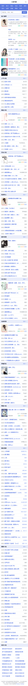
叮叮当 (25, 139)
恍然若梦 (24, 386)
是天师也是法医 (9, 623)
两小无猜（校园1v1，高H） (12, 214)
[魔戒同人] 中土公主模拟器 (12, 578)
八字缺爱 (24, 136)
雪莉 (25, 250)
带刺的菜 (24, 276)
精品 (12, 6)
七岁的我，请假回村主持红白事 (12, 635)
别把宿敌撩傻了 (9, 556)
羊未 (25, 632)
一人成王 (17, 657)
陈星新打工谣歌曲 (6, 654)
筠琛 (25, 460)
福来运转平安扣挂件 (7, 648)
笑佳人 (25, 97)
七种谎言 (17, 654)
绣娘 (25, 230)
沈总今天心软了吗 (10, 565)
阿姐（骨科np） (9, 445)
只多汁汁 (24, 426)
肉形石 (25, 296)
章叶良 (25, 464)
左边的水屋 (24, 502)
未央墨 (25, 556)
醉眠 (25, 445)
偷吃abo (24, 470)
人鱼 (6, 457)
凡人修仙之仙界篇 (10, 104)
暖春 (25, 302)
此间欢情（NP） (9, 390)
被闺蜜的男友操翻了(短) (15, 198)
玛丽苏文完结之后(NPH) (11, 130)
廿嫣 (25, 492)
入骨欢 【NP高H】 (10, 208)
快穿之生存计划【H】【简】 (12, 185)
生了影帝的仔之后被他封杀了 (13, 626)
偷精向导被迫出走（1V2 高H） (13, 486)
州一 (25, 175)
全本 (20, 8)
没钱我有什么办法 (23, 419)
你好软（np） (12, 39)
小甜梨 (25, 191)
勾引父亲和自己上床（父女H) (13, 341)
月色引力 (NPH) (9, 480)
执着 (6, 610)
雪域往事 (7, 227)
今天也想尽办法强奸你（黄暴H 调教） (14, 179)
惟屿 (25, 619)
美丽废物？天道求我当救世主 (13, 604)
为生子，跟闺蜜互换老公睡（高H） (12, 419)
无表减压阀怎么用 (19, 676)
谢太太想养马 (23, 489)
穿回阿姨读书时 (9, 607)
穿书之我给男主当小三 (11, 276)
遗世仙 (25, 575)
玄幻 (3, 8)
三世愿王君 (8, 591)
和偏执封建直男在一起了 (11, 639)
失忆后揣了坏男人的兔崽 (11, 550)
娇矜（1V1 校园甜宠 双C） (12, 432)
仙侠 (7, 8)
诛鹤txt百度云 (18, 670)
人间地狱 (7, 451)
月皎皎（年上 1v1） (10, 253)
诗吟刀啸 (7, 616)
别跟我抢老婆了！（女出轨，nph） (14, 531)
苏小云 (25, 260)
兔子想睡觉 (11, 45)
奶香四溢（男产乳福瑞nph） (13, 133)
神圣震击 (10, 65)
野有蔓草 (7, 296)
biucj (25, 347)
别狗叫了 (24, 91)
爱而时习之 (8, 540)
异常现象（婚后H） (10, 402)
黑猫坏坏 (24, 88)
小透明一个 (24, 341)
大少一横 (24, 591)
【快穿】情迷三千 (10, 233)
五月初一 (24, 584)
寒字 (25, 130)
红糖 (25, 224)
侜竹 (25, 429)
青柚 (25, 188)
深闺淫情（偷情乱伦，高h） (12, 127)
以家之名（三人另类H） (11, 505)
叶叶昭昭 (24, 185)
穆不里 (25, 308)
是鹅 (25, 123)
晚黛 (25, 568)
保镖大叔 (7, 88)
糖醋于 (25, 642)
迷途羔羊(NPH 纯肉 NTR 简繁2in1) (13, 136)
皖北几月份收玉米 (19, 673)
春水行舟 (24, 607)
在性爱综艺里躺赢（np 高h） (13, 308)
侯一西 (25, 253)
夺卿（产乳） (12, 367)
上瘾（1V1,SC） (9, 396)
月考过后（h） (9, 84)
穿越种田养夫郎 (9, 585)
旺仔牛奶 (24, 84)
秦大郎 (25, 81)
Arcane (10, 25)
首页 (3, 6)
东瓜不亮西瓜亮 (23, 623)
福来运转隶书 (18, 648)
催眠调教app (8, 172)
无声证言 (7, 562)
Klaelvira (24, 508)
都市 (25, 6)
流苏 (9, 35)
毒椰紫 (25, 476)
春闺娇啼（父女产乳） (11, 302)
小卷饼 (25, 272)
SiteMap (18, 684)
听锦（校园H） (12, 240)
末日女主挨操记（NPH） (11, 318)
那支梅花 (7, 619)
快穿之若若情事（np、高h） (13, 344)
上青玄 (25, 380)
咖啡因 (25, 399)
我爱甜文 (24, 383)
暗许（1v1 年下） (9, 315)
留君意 (25, 559)
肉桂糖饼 (24, 473)
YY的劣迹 (24, 100)
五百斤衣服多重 (6, 676)
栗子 (25, 169)
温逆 (9, 204)
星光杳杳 (24, 233)
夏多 (25, 221)
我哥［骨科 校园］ (10, 250)
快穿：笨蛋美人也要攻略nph (13, 393)
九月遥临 (24, 581)
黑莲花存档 (8, 534)
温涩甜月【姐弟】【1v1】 (12, 543)
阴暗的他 (7, 94)
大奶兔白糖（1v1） (10, 166)
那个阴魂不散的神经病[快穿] (12, 581)
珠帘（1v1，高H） (10, 527)
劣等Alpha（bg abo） (11, 502)
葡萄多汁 (24, 338)
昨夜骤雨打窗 (23, 172)
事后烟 (25, 499)
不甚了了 (24, 94)
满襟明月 (24, 616)
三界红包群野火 (6, 657)
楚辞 (9, 246)
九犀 (25, 299)
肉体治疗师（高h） (10, 348)
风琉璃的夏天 (11, 120)
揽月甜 (25, 549)
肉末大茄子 (24, 511)
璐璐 (9, 55)
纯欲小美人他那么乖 (10, 191)
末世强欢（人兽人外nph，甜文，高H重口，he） (12, 182)
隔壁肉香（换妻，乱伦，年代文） (17, 283)
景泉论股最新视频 (19, 661)
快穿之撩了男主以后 (10, 273)
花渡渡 (25, 600)
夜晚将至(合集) (9, 489)
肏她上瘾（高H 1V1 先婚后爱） (17, 409)
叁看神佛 (24, 524)
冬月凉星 (24, 553)
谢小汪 (25, 530)
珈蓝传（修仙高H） (10, 211)
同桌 (9, 29)
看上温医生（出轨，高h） (12, 146)
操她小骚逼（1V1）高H (11, 175)
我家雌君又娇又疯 (10, 594)
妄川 (25, 438)
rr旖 (26, 266)
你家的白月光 (11, 331)
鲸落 (25, 214)
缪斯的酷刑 (8, 508)
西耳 (25, 402)
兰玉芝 (25, 505)
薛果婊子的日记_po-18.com (12, 438)
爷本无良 (24, 390)
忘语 (25, 103)
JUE (26, 495)
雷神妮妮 (24, 211)
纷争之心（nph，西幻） (11, 305)
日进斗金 (24, 360)
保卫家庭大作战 (9, 518)
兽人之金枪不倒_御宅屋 (11, 260)
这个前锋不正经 (9, 511)
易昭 (9, 373)
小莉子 (25, 107)
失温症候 (24, 518)
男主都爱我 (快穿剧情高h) (12, 357)
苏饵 (25, 603)
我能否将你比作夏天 (10, 613)
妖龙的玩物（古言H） (11, 351)
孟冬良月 (24, 527)
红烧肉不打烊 (23, 208)
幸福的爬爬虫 (23, 635)
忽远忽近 (7, 496)
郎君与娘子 (8, 467)
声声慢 (25, 351)
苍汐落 (25, 257)
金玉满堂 (24, 133)
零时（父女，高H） (10, 139)
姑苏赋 (25, 629)
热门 (7, 6)
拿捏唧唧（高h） (9, 218)
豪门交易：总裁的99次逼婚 (12, 521)
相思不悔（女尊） (10, 107)
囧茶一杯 (24, 543)
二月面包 (24, 565)
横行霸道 (7, 454)
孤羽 (25, 396)
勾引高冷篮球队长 (10, 422)
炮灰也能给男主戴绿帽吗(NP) (13, 477)
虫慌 (6, 642)
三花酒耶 (24, 626)
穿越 (12, 8)
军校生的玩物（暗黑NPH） (12, 524)
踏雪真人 (24, 454)
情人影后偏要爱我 (10, 575)
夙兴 (25, 514)
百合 (16, 6)
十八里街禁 (24, 435)
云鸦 (25, 305)
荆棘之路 (7, 600)
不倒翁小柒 (24, 588)
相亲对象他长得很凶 (10, 97)
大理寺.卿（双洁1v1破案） (12, 269)
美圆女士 (24, 217)
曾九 (25, 227)
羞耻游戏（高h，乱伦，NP (12, 169)
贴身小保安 (8, 81)
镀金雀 (6, 91)
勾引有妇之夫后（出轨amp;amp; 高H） (14, 354)
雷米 (25, 457)
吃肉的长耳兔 (23, 182)
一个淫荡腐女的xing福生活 (12, 360)
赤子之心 (7, 464)
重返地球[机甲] (9, 100)
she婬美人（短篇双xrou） (15, 325)
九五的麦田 (24, 357)
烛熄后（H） (8, 299)
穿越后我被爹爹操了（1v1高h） (13, 377)
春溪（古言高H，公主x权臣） (13, 426)
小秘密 (6, 143)
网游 (16, 8)
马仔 (25, 166)
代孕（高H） (8, 188)
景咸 (25, 572)
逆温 (25, 578)
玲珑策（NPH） (9, 149)
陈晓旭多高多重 (19, 651)
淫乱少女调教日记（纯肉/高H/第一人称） (14, 429)
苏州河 (6, 572)
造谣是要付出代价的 (10, 632)
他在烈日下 (8, 629)
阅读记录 (25, 2)
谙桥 (25, 562)
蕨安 (25, 483)
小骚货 (6, 435)
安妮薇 (25, 269)
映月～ (25, 146)
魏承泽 (25, 178)
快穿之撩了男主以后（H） (12, 293)
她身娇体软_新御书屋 (10, 224)
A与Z (25, 613)
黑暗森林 (10, 415)
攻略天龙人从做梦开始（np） (13, 537)
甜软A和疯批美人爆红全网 (12, 569)
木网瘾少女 (24, 441)
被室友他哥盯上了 (10, 515)
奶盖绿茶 (24, 263)
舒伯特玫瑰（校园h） (14, 19)
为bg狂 (25, 393)
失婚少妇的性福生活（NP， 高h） (13, 263)
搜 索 (24, 12)
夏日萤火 (7, 461)
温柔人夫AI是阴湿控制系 (11, 597)
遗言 (6, 470)
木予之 (25, 480)
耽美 (20, 6)
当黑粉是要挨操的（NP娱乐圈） (13, 230)
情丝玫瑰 (24, 318)
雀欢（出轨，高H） (10, 221)
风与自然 (24, 521)
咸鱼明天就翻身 (23, 638)
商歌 (6, 499)
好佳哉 (25, 540)
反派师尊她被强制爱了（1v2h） (13, 492)
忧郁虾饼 (24, 537)
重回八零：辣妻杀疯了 (11, 588)
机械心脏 (7, 553)
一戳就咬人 (24, 422)
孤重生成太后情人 (10, 559)
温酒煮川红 (24, 451)
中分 (25, 467)
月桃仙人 (24, 149)
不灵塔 (25, 315)
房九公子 (24, 594)
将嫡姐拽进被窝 (9, 442)
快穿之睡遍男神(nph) (14, 114)
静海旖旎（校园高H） (11, 266)
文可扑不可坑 (23, 597)
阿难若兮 (24, 344)
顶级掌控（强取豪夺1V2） (12, 483)
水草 (25, 486)
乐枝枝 (25, 354)
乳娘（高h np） (9, 338)
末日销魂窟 (8, 257)
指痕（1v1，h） (9, 124)
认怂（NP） (8, 399)
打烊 (25, 432)
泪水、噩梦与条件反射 (11, 473)
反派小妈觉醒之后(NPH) (11, 380)
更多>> (25, 16)
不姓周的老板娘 (23, 143)
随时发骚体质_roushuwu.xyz (13, 387)
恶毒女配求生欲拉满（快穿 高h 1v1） (13, 383)
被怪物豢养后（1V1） (14, 69)
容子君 (25, 127)
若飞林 (25, 610)
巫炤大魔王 (24, 377)
